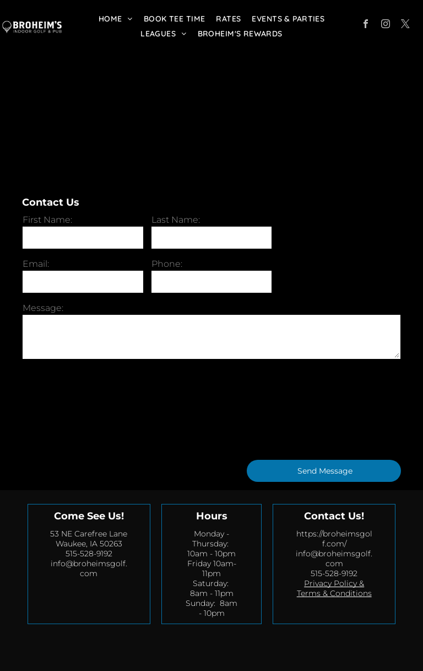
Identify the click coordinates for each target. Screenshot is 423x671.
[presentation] (68, 408)
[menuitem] (115, 18)
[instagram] (385, 25)
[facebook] (365, 25)
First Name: (47, 219)
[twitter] (405, 25)
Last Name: (175, 219)
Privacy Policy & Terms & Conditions (334, 588)
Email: (36, 264)
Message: (43, 308)
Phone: (166, 264)
